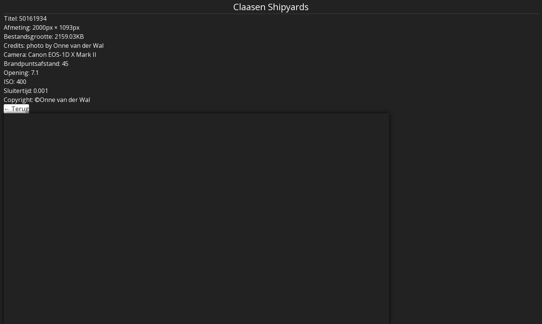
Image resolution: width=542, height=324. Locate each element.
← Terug (16, 109)
